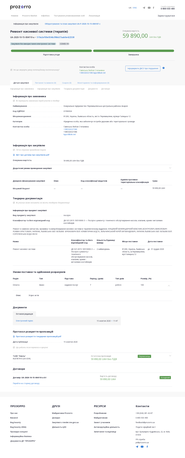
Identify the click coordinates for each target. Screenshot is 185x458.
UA (130, 7)
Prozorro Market (29, 15)
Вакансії (14, 418)
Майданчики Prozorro (62, 413)
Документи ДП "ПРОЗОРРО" (23, 441)
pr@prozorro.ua (142, 442)
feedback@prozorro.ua (145, 422)
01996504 (68, 111)
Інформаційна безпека (20, 436)
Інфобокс (45, 15)
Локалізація (94, 15)
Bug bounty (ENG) (18, 427)
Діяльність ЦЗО (59, 427)
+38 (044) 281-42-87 (144, 413)
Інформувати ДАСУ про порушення (143, 68)
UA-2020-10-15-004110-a (22, 37)
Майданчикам (100, 418)
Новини (14, 15)
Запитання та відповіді (105, 431)
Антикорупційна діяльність (107, 427)
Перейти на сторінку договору (26, 383)
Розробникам (100, 413)
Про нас (14, 413)
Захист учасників (102, 422)
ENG (135, 7)
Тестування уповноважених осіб (69, 15)
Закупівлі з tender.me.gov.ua (65, 422)
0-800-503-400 (168, 8)
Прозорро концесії (18, 431)
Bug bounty (15, 422)
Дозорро (56, 418)
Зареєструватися (166, 15)
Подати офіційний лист (146, 427)
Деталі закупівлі (21, 83)
